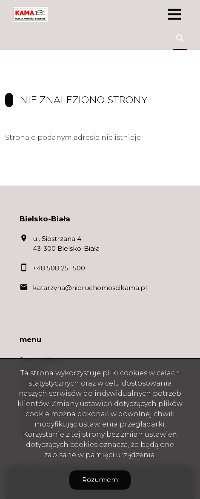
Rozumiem (100, 480)
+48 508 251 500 (59, 268)
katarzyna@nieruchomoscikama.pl (90, 288)
